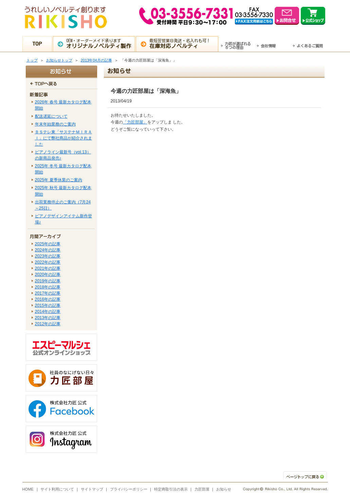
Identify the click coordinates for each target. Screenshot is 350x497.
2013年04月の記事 (96, 60)
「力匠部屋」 (135, 122)
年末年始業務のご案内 (55, 124)
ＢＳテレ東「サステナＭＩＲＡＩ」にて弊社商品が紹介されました (63, 138)
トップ (32, 60)
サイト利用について (57, 489)
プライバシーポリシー (128, 489)
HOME (28, 489)
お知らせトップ (59, 60)
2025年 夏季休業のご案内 (58, 180)
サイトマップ (92, 489)
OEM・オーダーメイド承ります (100, 43)
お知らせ (223, 489)
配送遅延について (51, 116)
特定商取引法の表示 (171, 489)
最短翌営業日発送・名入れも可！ (183, 43)
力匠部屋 (202, 489)
